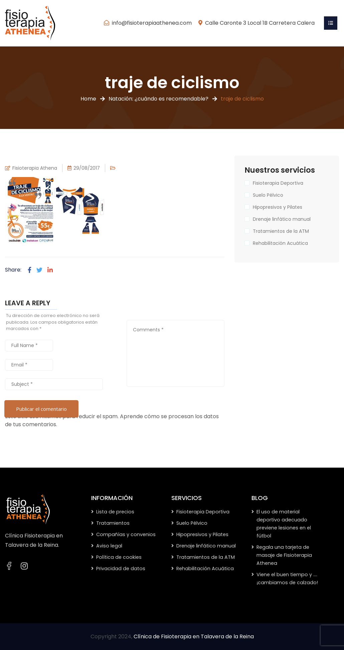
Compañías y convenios (126, 534)
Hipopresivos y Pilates (277, 207)
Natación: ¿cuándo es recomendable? (158, 99)
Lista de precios (115, 511)
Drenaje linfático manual (282, 219)
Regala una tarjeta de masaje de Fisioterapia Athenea (284, 555)
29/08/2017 (86, 168)
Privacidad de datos (120, 568)
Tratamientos (113, 523)
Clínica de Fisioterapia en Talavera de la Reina (194, 636)
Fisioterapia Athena (34, 168)
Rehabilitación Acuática (280, 243)
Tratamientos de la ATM (281, 231)
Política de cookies (119, 557)
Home (88, 99)
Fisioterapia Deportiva (278, 183)
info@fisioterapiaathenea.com (152, 23)
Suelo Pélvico (268, 195)
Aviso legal (109, 545)
